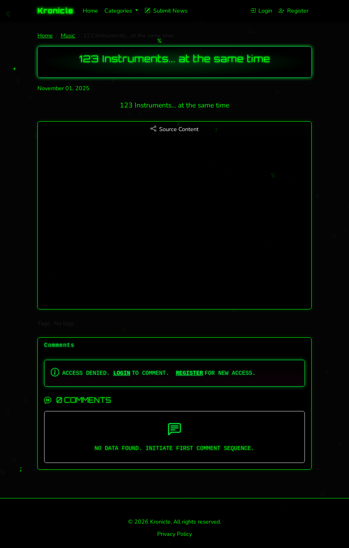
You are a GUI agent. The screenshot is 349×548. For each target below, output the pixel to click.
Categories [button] (119, 11)
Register (293, 11)
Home (90, 11)
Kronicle (55, 10)
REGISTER (189, 373)
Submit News (166, 11)
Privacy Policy (174, 534)
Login (261, 11)
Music (68, 35)
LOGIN (121, 373)
